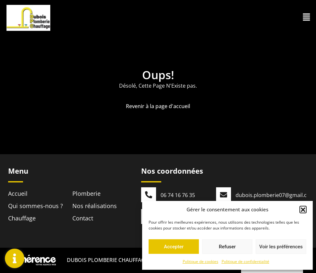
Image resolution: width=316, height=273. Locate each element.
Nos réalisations (94, 206)
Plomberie (86, 193)
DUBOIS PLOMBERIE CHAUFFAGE (106, 260)
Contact (82, 218)
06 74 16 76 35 (178, 195)
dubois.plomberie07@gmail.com (275, 195)
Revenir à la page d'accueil (158, 106)
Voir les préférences (281, 247)
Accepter (173, 247)
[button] (303, 209)
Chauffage (22, 218)
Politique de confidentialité (245, 261)
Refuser (227, 247)
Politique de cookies (200, 261)
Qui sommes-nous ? (35, 206)
